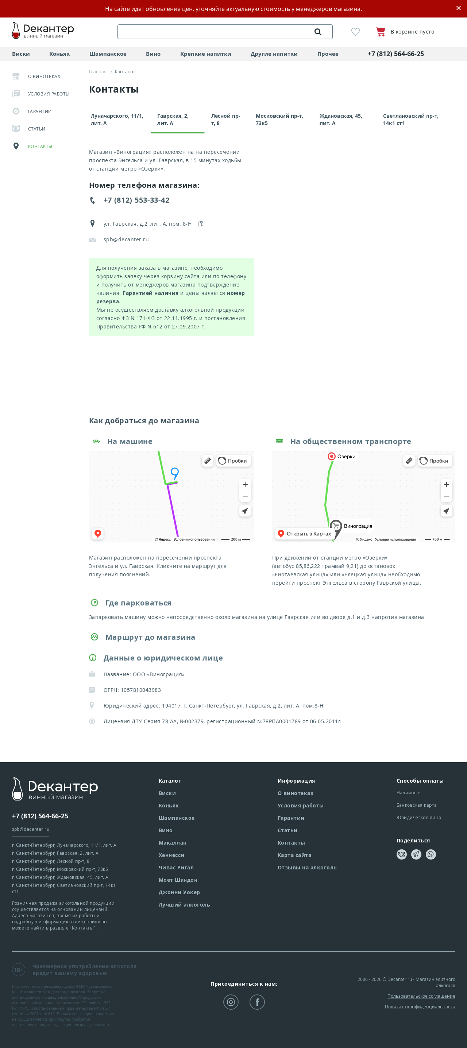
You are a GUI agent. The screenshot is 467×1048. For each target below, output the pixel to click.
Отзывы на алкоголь (307, 867)
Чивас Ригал (176, 867)
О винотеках (36, 76)
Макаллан (173, 842)
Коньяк (59, 54)
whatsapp (431, 854)
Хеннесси (172, 855)
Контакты (32, 146)
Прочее (328, 54)
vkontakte (401, 855)
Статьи (29, 128)
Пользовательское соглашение (421, 996)
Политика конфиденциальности (420, 1006)
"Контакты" (82, 928)
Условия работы (41, 93)
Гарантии (32, 111)
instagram (231, 1003)
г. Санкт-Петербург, (64, 845)
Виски (21, 54)
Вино (153, 54)
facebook (257, 1003)
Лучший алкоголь (185, 904)
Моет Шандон (178, 879)
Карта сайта (295, 855)
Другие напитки (274, 54)
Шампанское (108, 54)
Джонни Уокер (179, 892)
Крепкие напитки (205, 54)
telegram (416, 854)
